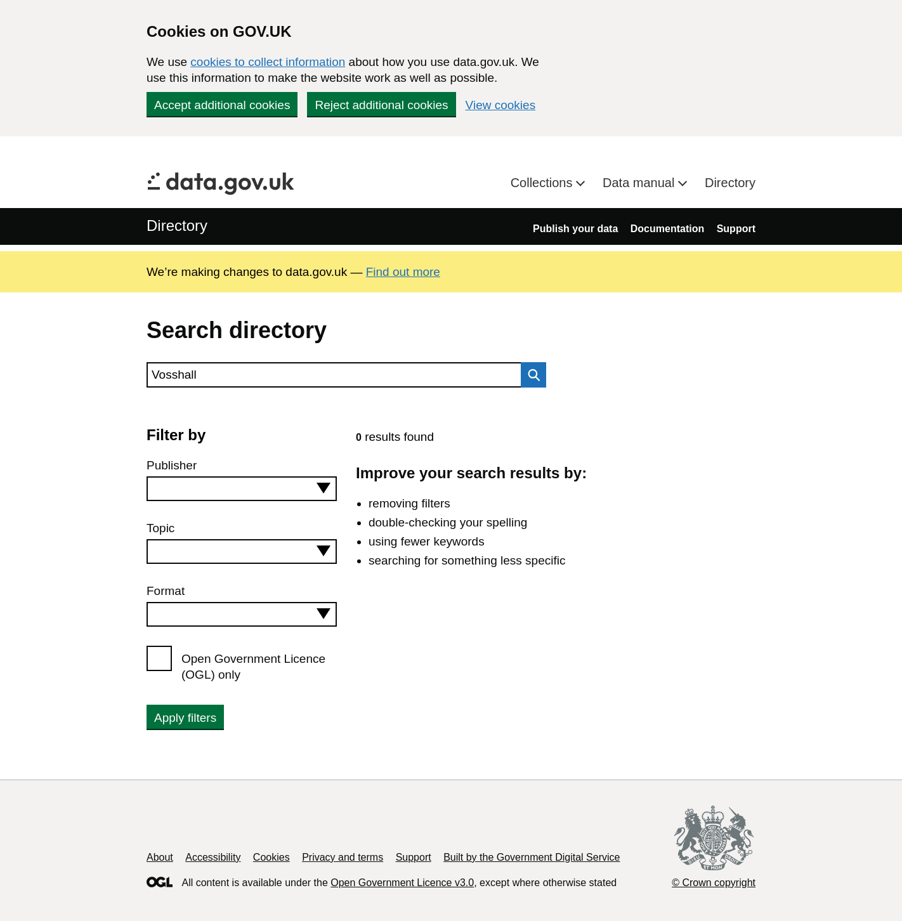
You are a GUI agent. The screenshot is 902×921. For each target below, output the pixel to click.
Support (736, 228)
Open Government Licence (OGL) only (253, 666)
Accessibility (212, 857)
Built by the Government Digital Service (531, 857)
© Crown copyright (713, 882)
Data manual (640, 183)
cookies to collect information (267, 62)
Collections (543, 183)
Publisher (172, 465)
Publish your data (575, 228)
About (160, 857)
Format (166, 591)
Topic (160, 528)
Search (530, 375)
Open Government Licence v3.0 (402, 882)
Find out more (403, 271)
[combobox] (242, 488)
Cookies (271, 857)
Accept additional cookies (222, 105)
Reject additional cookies (381, 105)
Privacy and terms (342, 857)
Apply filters (185, 717)
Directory (730, 183)
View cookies (501, 105)
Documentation (667, 228)
